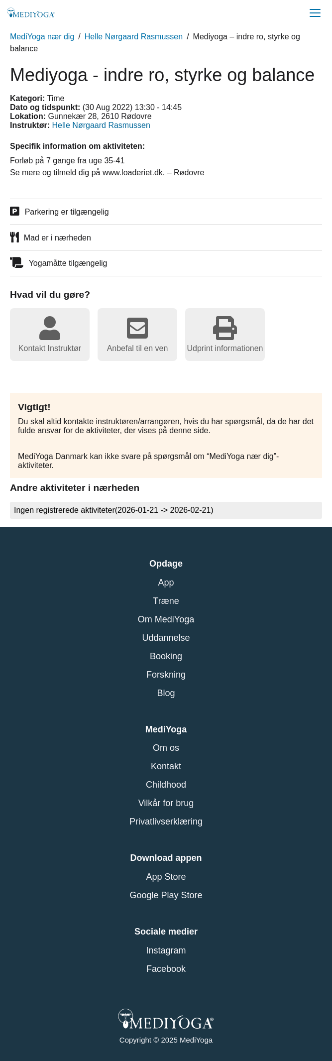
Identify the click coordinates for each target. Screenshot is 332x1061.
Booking (166, 656)
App (166, 583)
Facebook (166, 969)
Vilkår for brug (166, 803)
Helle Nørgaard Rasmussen (134, 36)
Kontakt (166, 766)
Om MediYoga (166, 619)
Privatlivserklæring (166, 821)
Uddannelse (166, 638)
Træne (166, 601)
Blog (166, 693)
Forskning (166, 675)
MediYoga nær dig (42, 36)
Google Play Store (165, 895)
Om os (166, 748)
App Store (166, 877)
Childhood (166, 785)
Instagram (166, 950)
